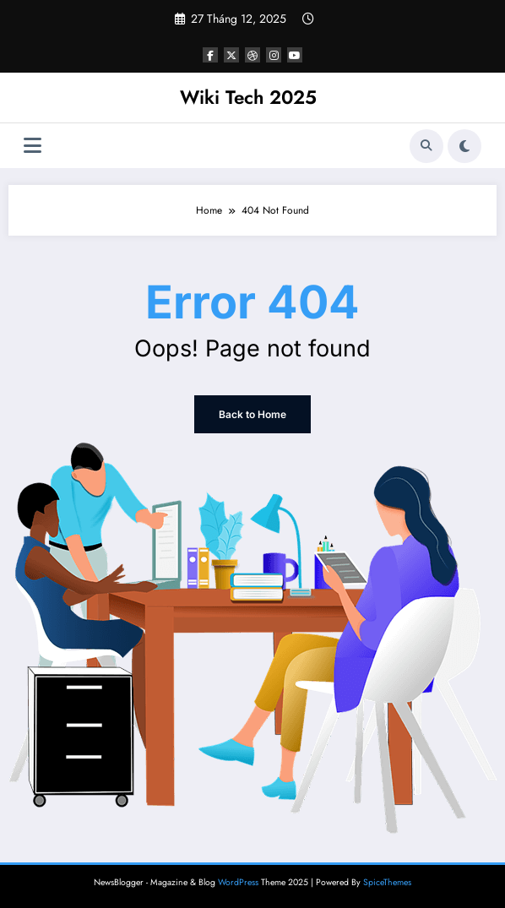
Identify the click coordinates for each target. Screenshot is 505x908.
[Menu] (33, 146)
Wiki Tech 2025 (248, 97)
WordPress (238, 882)
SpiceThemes (387, 882)
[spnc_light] (464, 146)
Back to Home (252, 414)
